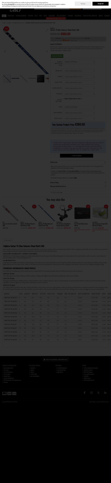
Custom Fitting (33, 374)
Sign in (93, 3)
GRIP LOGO (58, 118)
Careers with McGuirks (8, 378)
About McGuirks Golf (8, 368)
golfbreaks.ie (59, 372)
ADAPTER (59, 71)
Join (97, 3)
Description (7, 240)
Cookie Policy (6, 376)
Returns (31, 372)
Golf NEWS (86, 376)
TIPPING (59, 94)
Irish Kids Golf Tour (61, 370)
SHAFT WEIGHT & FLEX (58, 63)
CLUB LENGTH (57, 88)
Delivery (31, 370)
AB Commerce (105, 402)
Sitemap (5, 382)
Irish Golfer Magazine (61, 368)
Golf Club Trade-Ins (88, 370)
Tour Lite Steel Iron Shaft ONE (10, 225)
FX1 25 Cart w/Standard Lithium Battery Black (63, 225)
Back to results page (57, 192)
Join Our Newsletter (34, 376)
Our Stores (6, 370)
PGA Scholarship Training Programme (12, 380)
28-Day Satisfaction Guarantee (90, 368)
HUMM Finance (87, 378)
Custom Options (57, 56)
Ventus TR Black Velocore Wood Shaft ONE (28, 225)
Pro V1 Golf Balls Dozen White (81, 225)
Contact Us (32, 368)
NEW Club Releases (88, 372)
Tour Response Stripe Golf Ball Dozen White (99, 225)
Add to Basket (76, 155)
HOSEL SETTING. (59, 100)
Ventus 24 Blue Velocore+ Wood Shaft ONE (45, 225)
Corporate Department (88, 374)
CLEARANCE (107, 16)
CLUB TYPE (58, 82)
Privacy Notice (7, 374)
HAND (60, 76)
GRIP (60, 107)
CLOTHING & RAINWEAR (21, 16)
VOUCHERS (70, 16)
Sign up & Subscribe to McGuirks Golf (55, 359)
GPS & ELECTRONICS (61, 16)
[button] (47, 30)
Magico (94, 402)
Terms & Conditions (8, 372)
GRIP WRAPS (57, 113)
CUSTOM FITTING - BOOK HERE (90, 16)
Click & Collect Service (88, 380)
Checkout (105, 8)
